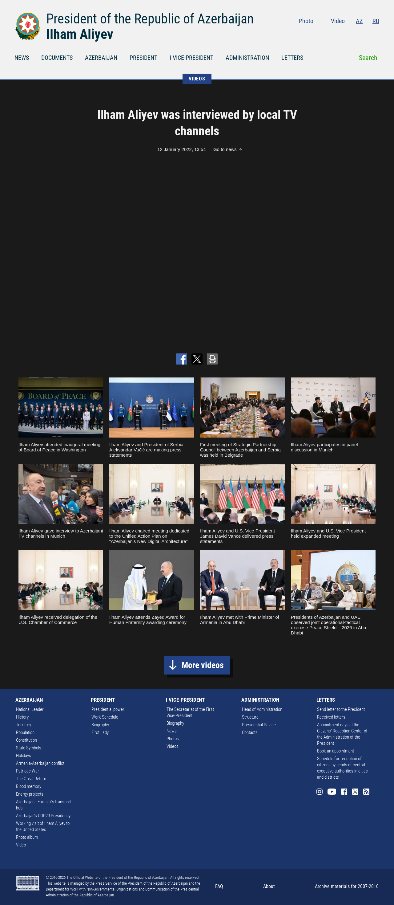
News (172, 731)
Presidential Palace (259, 725)
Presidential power (107, 709)
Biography (100, 725)
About (269, 886)
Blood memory (28, 786)
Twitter (364, 34)
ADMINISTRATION (247, 57)
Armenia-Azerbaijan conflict (40, 763)
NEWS (21, 57)
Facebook (352, 34)
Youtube (339, 34)
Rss (375, 34)
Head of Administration (262, 709)
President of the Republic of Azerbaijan (150, 19)
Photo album (27, 837)
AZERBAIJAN (101, 57)
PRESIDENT (143, 57)
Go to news (225, 149)
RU (375, 21)
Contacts (250, 732)
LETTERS (292, 57)
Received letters (331, 717)
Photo (306, 21)
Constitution (26, 740)
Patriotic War (27, 771)
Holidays (23, 755)
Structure (250, 717)
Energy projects (29, 794)
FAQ (219, 886)
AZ (359, 21)
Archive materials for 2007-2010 (347, 886)
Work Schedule (104, 717)
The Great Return (31, 778)
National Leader (30, 709)
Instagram (326, 34)
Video (338, 21)
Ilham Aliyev (79, 34)
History (22, 717)
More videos (203, 665)
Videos (173, 746)
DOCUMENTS (57, 57)
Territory (23, 725)
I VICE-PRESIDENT (191, 57)
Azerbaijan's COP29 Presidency (43, 815)
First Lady (100, 732)
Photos (173, 738)
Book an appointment (335, 751)
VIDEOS (197, 79)
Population (25, 732)
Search (368, 58)
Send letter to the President (341, 709)
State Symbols (28, 748)
